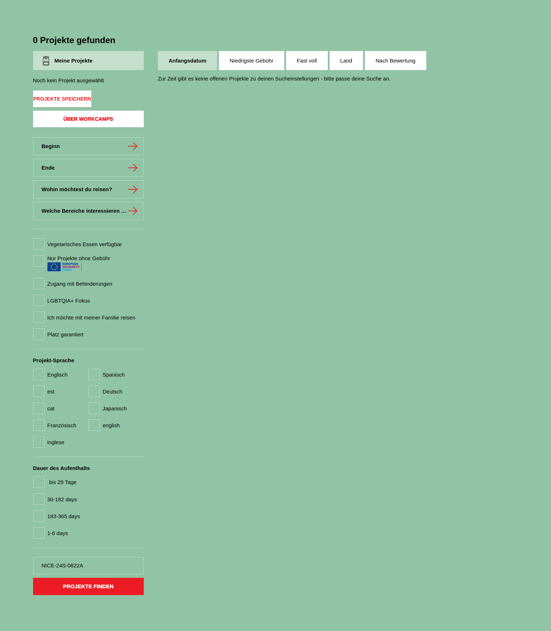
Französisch (62, 425)
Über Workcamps (88, 119)
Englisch (57, 375)
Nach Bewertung (395, 60)
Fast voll (307, 60)
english (111, 425)
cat (51, 408)
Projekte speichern (62, 99)
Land (346, 60)
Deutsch (113, 391)
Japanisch (115, 408)
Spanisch (114, 375)
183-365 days (63, 516)
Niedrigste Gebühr (252, 60)
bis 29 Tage (63, 482)
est (51, 391)
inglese (56, 442)
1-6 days (57, 533)
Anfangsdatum (187, 60)
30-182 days (62, 499)
